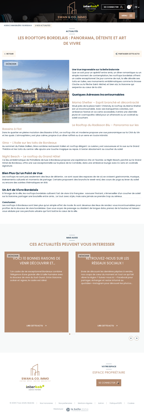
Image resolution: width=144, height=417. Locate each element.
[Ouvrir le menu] (127, 15)
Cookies (131, 403)
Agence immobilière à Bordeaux (18, 25)
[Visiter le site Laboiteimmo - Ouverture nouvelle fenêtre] (77, 409)
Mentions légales (85, 403)
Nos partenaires (65, 403)
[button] (136, 338)
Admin (101, 403)
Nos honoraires (46, 403)
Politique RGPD (116, 403)
